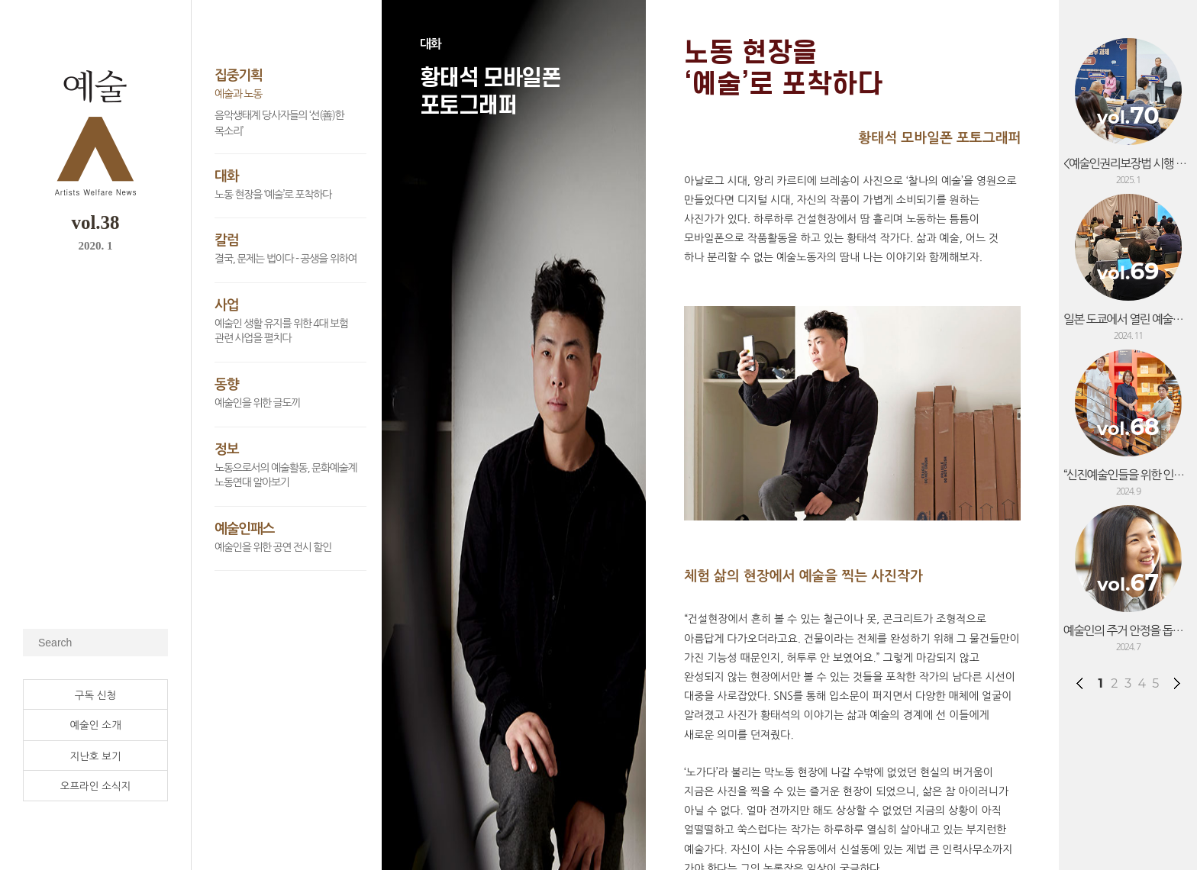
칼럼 (226, 240)
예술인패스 (244, 529)
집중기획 (239, 75)
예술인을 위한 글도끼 (257, 403)
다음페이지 (1177, 683)
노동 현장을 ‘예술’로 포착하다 (273, 194)
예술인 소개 (95, 725)
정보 (226, 449)
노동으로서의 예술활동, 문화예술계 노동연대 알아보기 (286, 475)
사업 (226, 305)
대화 (226, 176)
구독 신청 (96, 695)
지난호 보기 (95, 756)
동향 (226, 385)
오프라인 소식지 (95, 786)
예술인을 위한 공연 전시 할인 (273, 547)
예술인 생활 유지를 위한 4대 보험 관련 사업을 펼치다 (281, 331)
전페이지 (1079, 683)
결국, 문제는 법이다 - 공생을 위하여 (286, 258)
